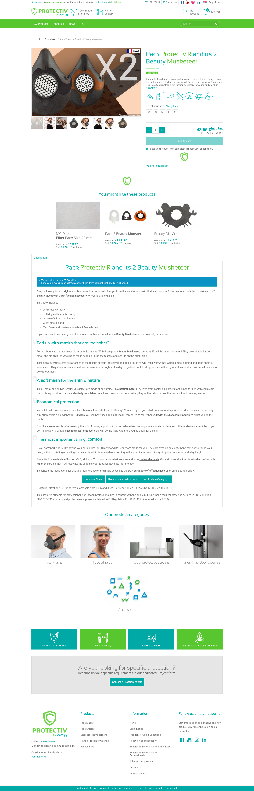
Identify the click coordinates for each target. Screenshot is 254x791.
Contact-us (170, 2)
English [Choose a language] (211, 2)
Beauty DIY (166, 234)
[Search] (216, 24)
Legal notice (136, 728)
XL (175, 112)
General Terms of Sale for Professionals (144, 754)
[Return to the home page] (40, 39)
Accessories (87, 746)
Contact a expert (127, 682)
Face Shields (88, 728)
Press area (135, 767)
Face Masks (87, 722)
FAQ (83, 23)
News (72, 23)
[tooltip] (150, 96)
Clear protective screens (94, 734)
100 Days (74, 236)
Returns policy (138, 773)
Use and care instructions (122, 479)
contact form (38, 756)
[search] (197, 24)
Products (41, 23)
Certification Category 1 (156, 479)
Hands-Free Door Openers (95, 740)
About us (59, 23)
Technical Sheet (93, 479)
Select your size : (162, 106)
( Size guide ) (171, 106)
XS (149, 112)
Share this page (157, 165)
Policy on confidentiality (143, 740)
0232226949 (152, 2)
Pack (123, 234)
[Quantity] (155, 130)
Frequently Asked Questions (145, 734)
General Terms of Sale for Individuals (150, 746)
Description (40, 257)
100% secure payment (142, 761)
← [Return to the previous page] (33, 39)
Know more (151, 87)
